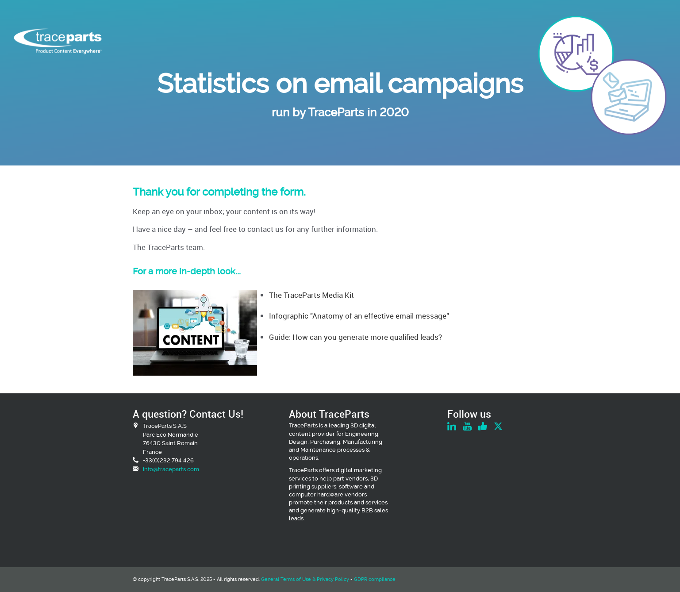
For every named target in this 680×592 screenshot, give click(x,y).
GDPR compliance (375, 579)
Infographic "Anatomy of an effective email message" (359, 316)
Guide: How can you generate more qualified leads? (355, 337)
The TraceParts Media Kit (311, 295)
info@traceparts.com (171, 469)
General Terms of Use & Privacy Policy (305, 579)
